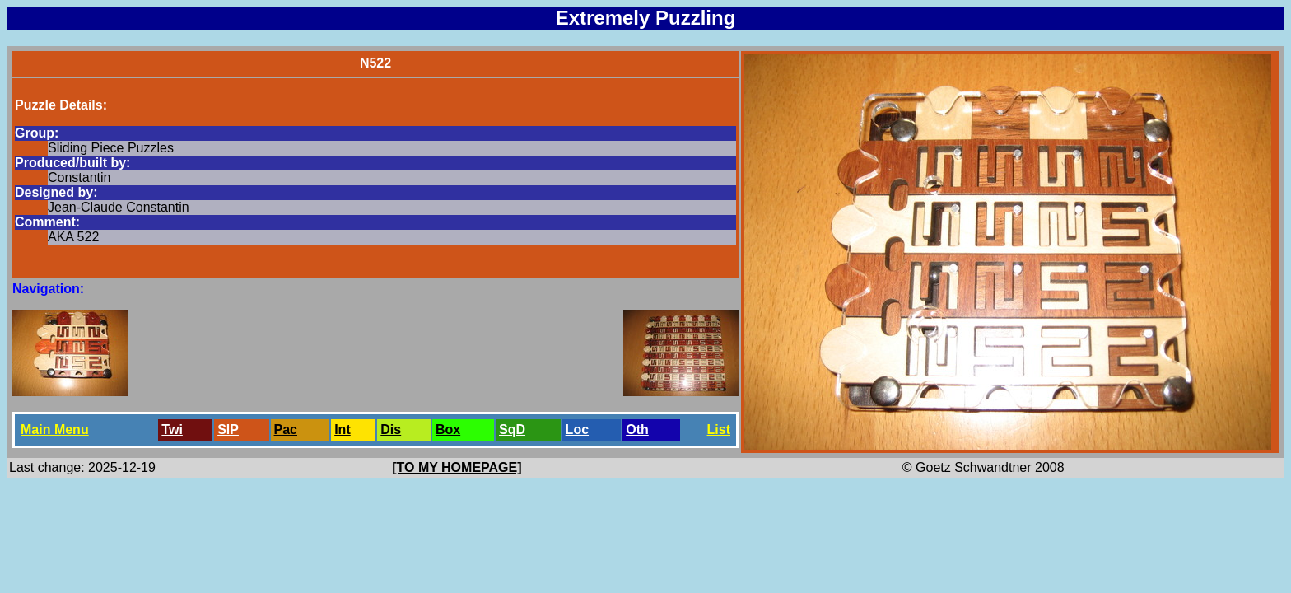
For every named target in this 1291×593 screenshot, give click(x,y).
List (718, 430)
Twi (171, 430)
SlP (228, 430)
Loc (577, 430)
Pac (285, 430)
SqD (512, 430)
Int (342, 430)
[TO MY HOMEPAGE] (456, 467)
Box (448, 430)
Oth (637, 430)
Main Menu (55, 430)
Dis (390, 430)
